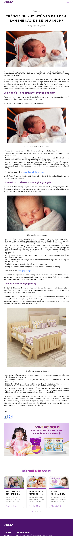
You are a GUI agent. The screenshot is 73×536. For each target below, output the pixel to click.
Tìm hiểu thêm (11, 506)
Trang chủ (36, 11)
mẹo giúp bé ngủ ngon (27, 271)
